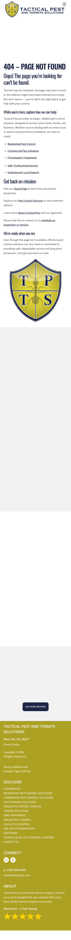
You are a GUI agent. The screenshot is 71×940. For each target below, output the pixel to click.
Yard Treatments (15, 815)
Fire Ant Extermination (19, 828)
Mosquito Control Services (22, 806)
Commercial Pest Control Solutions (28, 797)
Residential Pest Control (22, 144)
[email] (7, 859)
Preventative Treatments (22, 157)
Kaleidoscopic (21, 767)
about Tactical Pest (29, 213)
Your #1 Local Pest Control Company (29, 837)
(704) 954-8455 (16, 870)
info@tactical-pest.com (17, 875)
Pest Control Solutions (20, 802)
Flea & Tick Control (17, 824)
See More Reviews (35, 706)
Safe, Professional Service (23, 165)
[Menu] (64, 4)
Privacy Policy (11, 744)
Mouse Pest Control (17, 820)
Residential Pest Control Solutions (28, 793)
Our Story (10, 833)
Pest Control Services (30, 200)
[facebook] (13, 859)
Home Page (20, 188)
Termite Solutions (16, 811)
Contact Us (11, 842)
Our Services (12, 788)
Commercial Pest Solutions (23, 151)
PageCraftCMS (22, 771)
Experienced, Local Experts (23, 172)
